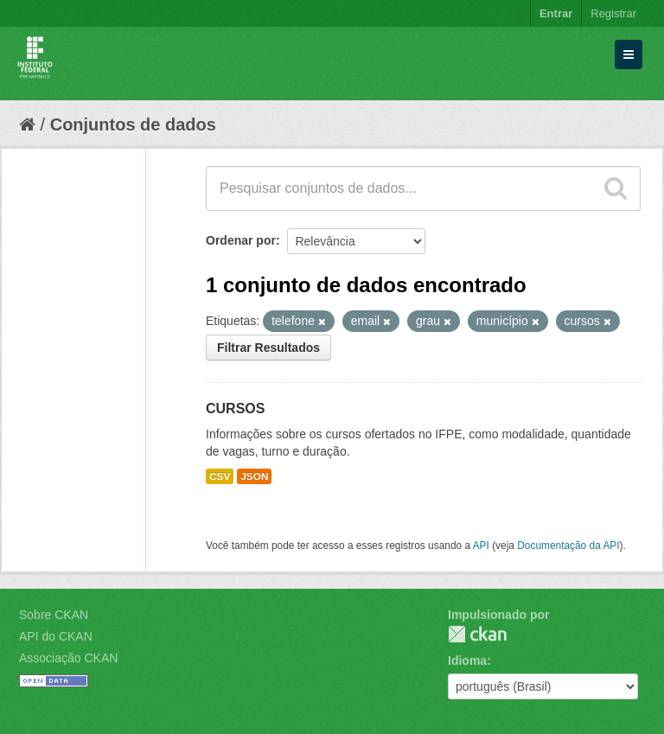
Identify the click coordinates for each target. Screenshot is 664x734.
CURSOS (235, 408)
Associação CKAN (68, 658)
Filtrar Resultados (268, 347)
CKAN (477, 634)
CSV (219, 476)
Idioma (467, 660)
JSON (254, 476)
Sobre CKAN (53, 615)
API (481, 545)
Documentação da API (568, 545)
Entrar (556, 13)
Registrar (613, 13)
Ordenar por (241, 240)
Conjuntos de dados (133, 124)
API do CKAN (56, 636)
